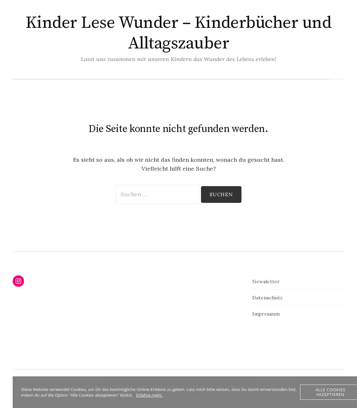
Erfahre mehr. (149, 395)
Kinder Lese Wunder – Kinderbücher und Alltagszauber (178, 33)
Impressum (266, 314)
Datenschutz (267, 297)
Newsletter (266, 281)
